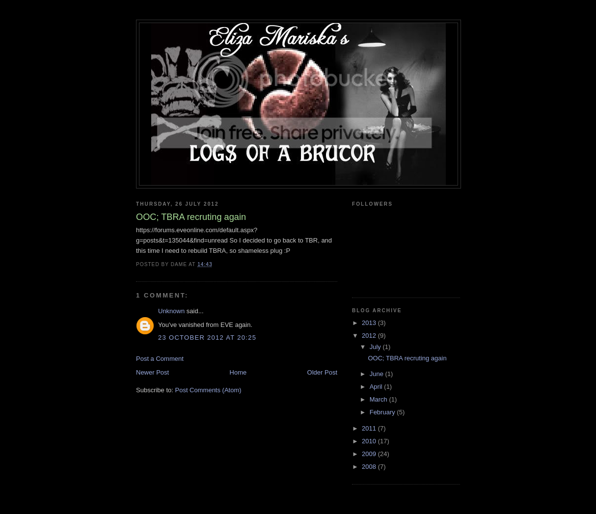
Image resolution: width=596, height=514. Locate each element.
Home (238, 372)
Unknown (171, 311)
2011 (370, 428)
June (377, 374)
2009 (370, 454)
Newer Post (152, 372)
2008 (370, 466)
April (377, 386)
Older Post (322, 372)
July (376, 347)
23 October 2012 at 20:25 (207, 337)
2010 (370, 441)
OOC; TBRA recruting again (407, 358)
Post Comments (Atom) (208, 390)
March (379, 399)
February (383, 412)
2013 (370, 322)
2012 (370, 335)
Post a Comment (160, 358)
